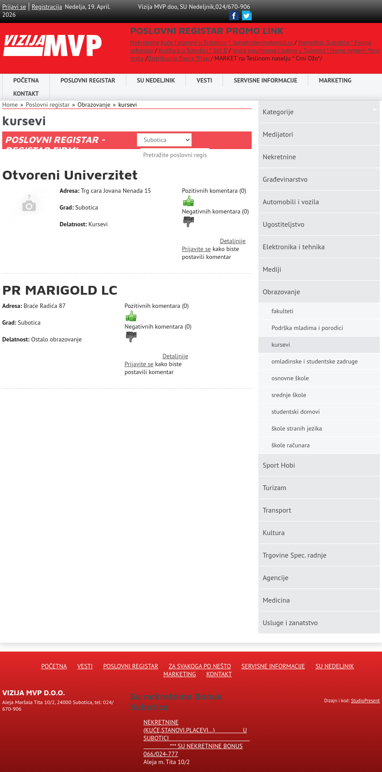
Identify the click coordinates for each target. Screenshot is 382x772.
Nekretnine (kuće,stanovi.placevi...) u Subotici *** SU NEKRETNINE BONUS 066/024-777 (197, 738)
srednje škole (289, 395)
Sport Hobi (279, 465)
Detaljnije (233, 241)
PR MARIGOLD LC (59, 289)
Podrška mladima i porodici (307, 328)
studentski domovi (296, 412)
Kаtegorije (278, 111)
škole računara (291, 445)
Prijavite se (196, 249)
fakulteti (283, 311)
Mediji (272, 269)
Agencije (276, 577)
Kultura (274, 532)
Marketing (335, 80)
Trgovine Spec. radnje (295, 555)
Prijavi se (14, 7)
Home (10, 105)
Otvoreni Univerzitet (70, 174)
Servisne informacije (265, 80)
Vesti (204, 80)
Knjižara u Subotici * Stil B (193, 50)
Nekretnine (279, 156)
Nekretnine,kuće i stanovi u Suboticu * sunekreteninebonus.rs (211, 42)
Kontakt (26, 93)
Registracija (47, 7)
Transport (277, 510)
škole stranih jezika (297, 428)
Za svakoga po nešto (200, 666)
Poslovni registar (47, 105)
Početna (26, 80)
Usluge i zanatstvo (290, 622)
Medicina (276, 600)
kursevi (127, 105)
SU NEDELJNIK (156, 80)
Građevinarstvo (285, 179)
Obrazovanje (281, 291)
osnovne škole (290, 378)
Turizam (275, 487)
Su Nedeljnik (334, 666)
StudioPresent (365, 700)
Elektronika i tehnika (294, 246)
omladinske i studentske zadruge (315, 361)
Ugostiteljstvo (284, 224)
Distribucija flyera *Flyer (179, 58)
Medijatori (278, 134)
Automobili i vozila (291, 201)
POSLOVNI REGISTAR (88, 80)
